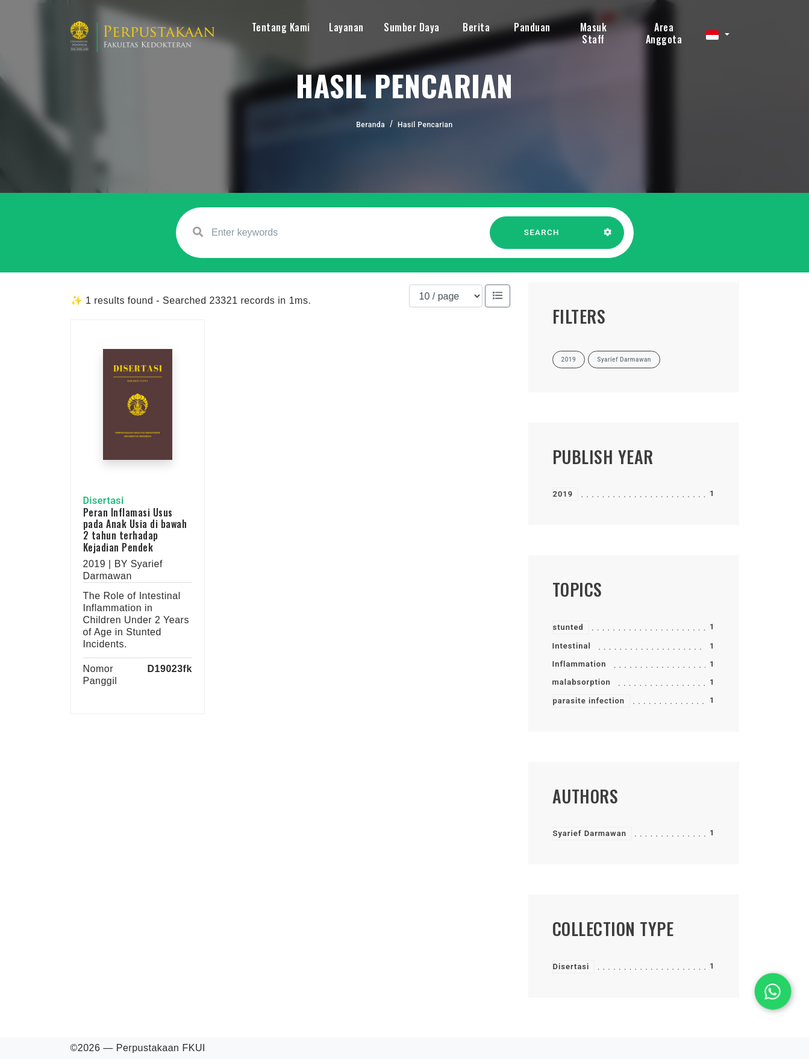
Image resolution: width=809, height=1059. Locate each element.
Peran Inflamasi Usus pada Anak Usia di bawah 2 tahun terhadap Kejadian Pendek (135, 530)
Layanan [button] (346, 27)
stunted (568, 627)
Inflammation (579, 663)
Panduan (532, 27)
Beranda (370, 125)
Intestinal (571, 645)
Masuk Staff (593, 33)
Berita (476, 27)
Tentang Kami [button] (281, 27)
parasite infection (589, 700)
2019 (563, 493)
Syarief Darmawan (589, 833)
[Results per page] (446, 295)
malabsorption (581, 682)
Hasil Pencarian (425, 125)
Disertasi (571, 966)
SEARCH (541, 238)
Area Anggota (664, 33)
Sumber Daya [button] (412, 27)
